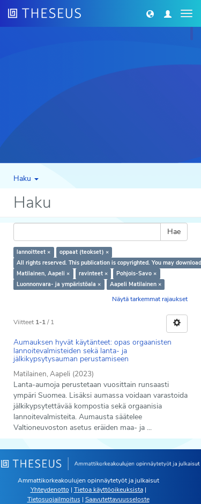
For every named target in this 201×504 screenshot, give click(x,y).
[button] (150, 13)
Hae (174, 232)
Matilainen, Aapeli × (43, 273)
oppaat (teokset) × (84, 252)
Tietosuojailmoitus (53, 499)
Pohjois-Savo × (136, 273)
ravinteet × (93, 273)
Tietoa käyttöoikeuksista (108, 489)
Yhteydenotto (50, 489)
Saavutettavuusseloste (117, 499)
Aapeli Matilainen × (135, 284)
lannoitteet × (33, 252)
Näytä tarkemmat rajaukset (150, 299)
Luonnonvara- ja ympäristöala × (59, 284)
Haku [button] (26, 178)
